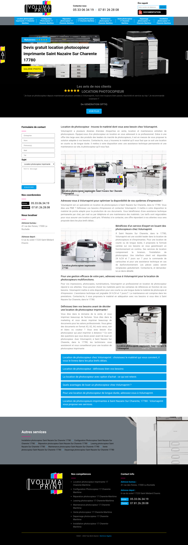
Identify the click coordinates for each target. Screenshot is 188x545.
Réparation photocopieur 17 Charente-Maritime (67, 21)
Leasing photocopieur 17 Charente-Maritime (86, 20)
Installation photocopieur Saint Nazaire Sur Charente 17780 (46, 440)
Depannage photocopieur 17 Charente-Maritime (144, 21)
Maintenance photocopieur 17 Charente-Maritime (105, 21)
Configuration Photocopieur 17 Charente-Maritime (46, 21)
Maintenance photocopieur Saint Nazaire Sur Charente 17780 (73, 447)
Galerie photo (32, 69)
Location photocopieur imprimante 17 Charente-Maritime (25, 21)
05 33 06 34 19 (83, 10)
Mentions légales (106, 536)
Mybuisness (36, 40)
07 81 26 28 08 (108, 10)
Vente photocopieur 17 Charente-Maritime (125, 21)
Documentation (149, 12)
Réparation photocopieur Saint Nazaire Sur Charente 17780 (62, 443)
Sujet (24, 159)
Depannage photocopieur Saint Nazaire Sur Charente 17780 (89, 450)
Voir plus (94, 111)
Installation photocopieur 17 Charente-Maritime (164, 21)
